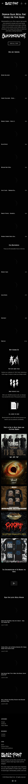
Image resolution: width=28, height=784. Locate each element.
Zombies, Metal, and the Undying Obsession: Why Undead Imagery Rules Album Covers (14, 636)
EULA (2, 744)
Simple (3, 722)
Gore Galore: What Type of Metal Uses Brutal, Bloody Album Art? (14, 663)
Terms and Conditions (7, 748)
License (3, 734)
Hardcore (3, 723)
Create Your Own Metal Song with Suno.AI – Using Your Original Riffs (14, 610)
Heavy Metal (4, 725)
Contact (3, 736)
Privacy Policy (5, 746)
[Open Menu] (2, 3)
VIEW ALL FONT (14, 43)
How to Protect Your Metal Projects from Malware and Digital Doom (14, 689)
